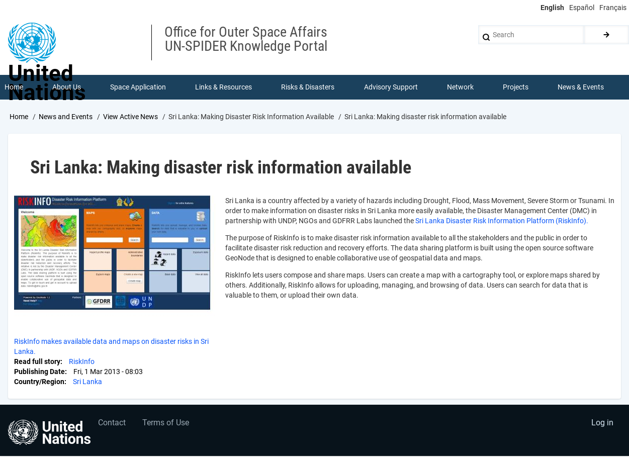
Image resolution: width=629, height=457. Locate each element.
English (552, 8)
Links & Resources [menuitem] (224, 87)
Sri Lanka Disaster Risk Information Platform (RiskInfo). (501, 221)
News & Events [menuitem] (581, 87)
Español (581, 8)
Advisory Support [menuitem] (391, 87)
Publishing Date (39, 372)
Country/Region (39, 382)
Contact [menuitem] (112, 424)
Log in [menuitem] (602, 424)
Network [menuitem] (460, 87)
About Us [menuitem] (66, 87)
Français (612, 8)
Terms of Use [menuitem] (167, 424)
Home (19, 117)
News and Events (66, 117)
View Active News (130, 117)
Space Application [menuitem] (138, 87)
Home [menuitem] (14, 87)
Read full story (37, 362)
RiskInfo (82, 362)
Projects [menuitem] (516, 87)
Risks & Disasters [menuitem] (308, 87)
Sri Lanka (87, 382)
